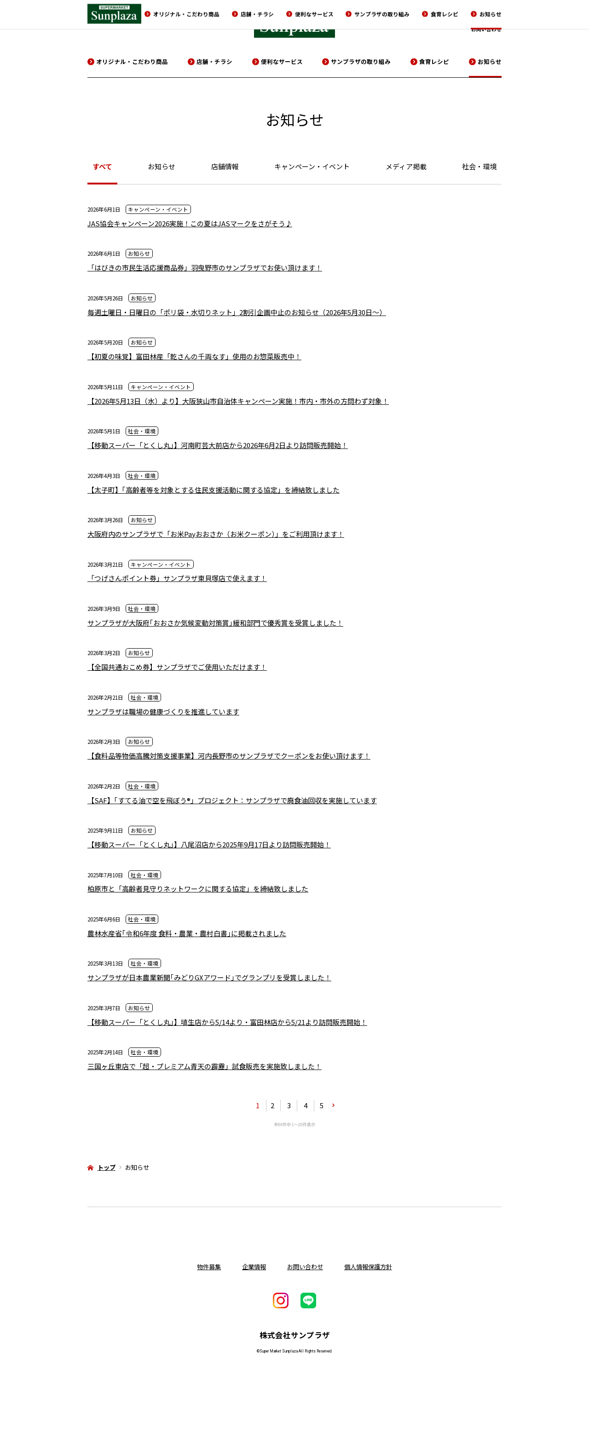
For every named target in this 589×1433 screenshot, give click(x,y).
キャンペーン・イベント (312, 166)
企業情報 (435, 17)
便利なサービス (282, 61)
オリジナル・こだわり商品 (132, 61)
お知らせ (490, 61)
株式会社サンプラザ (295, 1335)
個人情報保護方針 (368, 1266)
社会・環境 (479, 166)
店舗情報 (225, 166)
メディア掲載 (406, 166)
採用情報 (463, 17)
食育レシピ (434, 61)
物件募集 (491, 17)
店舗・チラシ (214, 61)
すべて (102, 166)
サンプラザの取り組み (361, 61)
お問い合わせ (486, 29)
